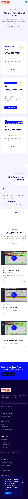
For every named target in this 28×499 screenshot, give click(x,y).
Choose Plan (11, 69)
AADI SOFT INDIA (19, 482)
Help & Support (5, 421)
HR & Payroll (4, 447)
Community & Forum (7, 429)
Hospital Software (6, 442)
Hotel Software (5, 444)
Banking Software (6, 450)
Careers (3, 424)
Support (23, 485)
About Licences (5, 419)
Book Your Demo (8, 374)
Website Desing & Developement (10, 452)
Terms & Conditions (6, 416)
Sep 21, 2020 (6, 268)
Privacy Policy (4, 426)
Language (13, 489)
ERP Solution (4, 439)
